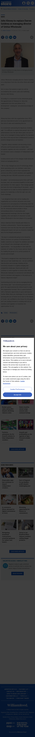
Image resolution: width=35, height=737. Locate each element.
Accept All (17, 395)
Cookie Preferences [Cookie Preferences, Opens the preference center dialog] (17, 389)
